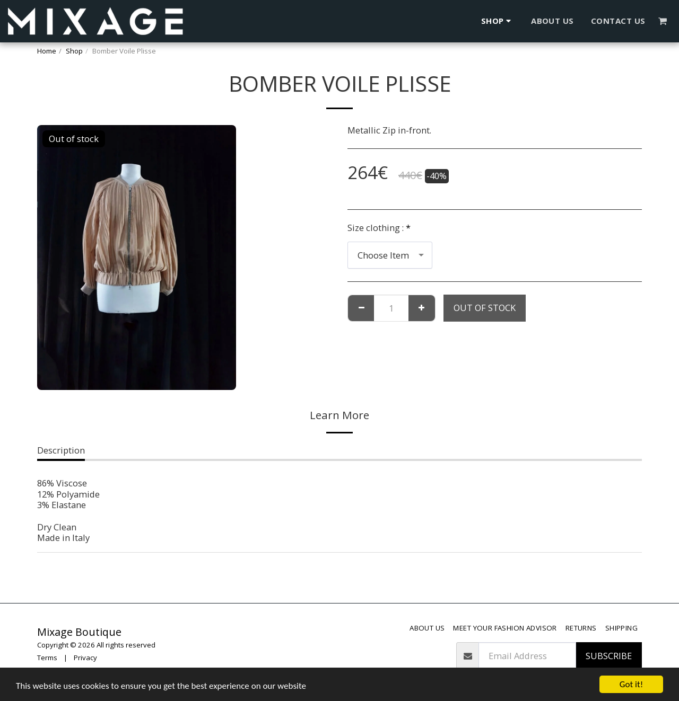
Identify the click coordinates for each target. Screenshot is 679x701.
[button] (663, 20)
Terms (47, 657)
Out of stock (485, 307)
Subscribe (609, 656)
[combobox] (389, 255)
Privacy (85, 657)
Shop (74, 51)
